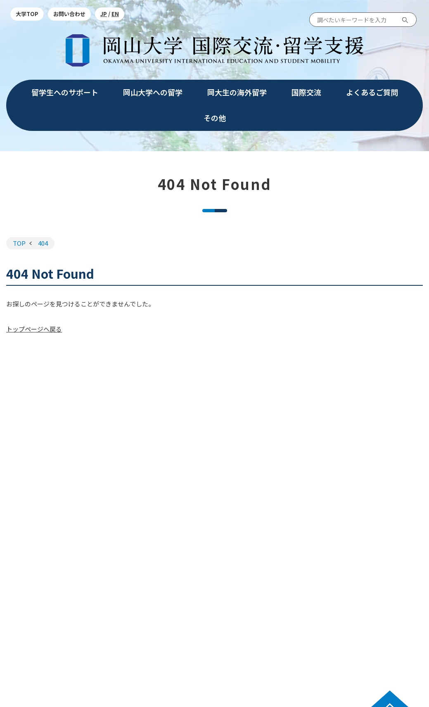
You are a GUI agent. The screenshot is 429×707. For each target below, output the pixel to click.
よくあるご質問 (372, 92)
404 (43, 243)
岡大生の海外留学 (237, 92)
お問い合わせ (69, 14)
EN (115, 14)
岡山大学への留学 (153, 92)
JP (103, 14)
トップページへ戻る (34, 329)
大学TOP (27, 14)
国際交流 (306, 92)
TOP (19, 243)
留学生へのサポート (64, 92)
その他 (215, 117)
